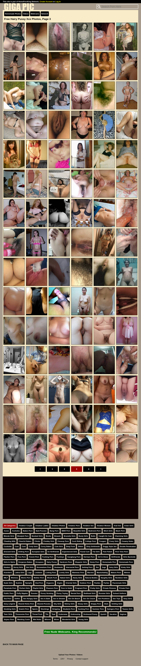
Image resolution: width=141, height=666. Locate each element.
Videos (26, 14)
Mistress (14, 578)
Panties (97, 583)
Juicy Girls (113, 567)
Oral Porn (39, 583)
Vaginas (123, 614)
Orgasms (50, 583)
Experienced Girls (69, 552)
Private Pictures (109, 588)
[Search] (117, 7)
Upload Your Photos (67, 655)
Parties (106, 583)
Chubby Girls (48, 541)
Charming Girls (121, 536)
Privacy (70, 659)
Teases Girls (127, 609)
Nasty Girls (77, 578)
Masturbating (102, 573)
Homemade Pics (109, 562)
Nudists (19, 583)
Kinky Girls (125, 567)
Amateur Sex (88, 526)
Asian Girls (129, 526)
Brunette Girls (69, 536)
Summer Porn (98, 609)
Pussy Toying (62, 593)
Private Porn (124, 588)
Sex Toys (116, 599)
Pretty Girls (95, 588)
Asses (6, 531)
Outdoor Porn (85, 583)
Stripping (56, 609)
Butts (93, 536)
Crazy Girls (114, 541)
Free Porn (22, 557)
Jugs (104, 567)
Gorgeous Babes (25, 562)
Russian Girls (104, 593)
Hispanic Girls (81, 562)
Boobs (48, 536)
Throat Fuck (37, 614)
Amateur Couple (25, 526)
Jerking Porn (87, 567)
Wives (56, 619)
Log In (58, 2)
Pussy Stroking (47, 593)
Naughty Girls (106, 578)
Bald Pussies (41, 531)
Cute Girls (59, 546)
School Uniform (119, 593)
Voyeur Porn (9, 619)
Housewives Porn (44, 567)
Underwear (62, 614)
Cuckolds (8, 546)
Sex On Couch (89, 599)
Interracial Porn (72, 567)
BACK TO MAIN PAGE (13, 644)
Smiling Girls (116, 604)
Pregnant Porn (81, 588)
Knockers (8, 573)
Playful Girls (38, 588)
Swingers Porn (113, 609)
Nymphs (28, 583)
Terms (55, 659)
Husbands (58, 567)
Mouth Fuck (52, 578)
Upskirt (103, 614)
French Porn (34, 557)
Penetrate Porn (10, 588)
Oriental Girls (71, 583)
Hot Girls (30, 567)
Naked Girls (65, 578)
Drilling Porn (23, 552)
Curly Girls (33, 546)
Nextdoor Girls (121, 578)
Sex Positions (104, 599)
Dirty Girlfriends (93, 546)
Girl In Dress (103, 557)
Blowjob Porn (23, 536)
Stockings (45, 609)
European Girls (38, 552)
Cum (17, 546)
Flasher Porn (9, 557)
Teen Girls (8, 614)
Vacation (113, 614)
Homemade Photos (13, 14)
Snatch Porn (24, 609)
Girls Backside (129, 557)
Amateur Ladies (41, 526)
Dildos (80, 546)
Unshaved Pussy (90, 614)
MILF (6, 578)
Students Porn (69, 609)
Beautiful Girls (79, 531)
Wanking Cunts (23, 619)
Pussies (34, 593)
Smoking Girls (10, 609)
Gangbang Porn (74, 557)
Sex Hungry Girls (30, 599)
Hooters (7, 567)
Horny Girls (18, 567)
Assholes (16, 531)
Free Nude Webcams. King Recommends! (70, 631)
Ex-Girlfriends (53, 552)
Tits (46, 614)
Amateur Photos (58, 526)
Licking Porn (50, 573)
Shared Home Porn (26, 604)
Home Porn (94, 562)
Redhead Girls (90, 593)
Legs (30, 573)
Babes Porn (28, 531)
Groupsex (39, 562)
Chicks (37, 541)
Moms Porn (26, 578)
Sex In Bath (45, 599)
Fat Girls (96, 552)
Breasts (57, 536)
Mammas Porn (78, 573)
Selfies (17, 599)
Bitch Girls (108, 531)
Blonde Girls (9, 536)
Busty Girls (83, 536)
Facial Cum (85, 552)
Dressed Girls (9, 552)
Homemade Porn (126, 562)
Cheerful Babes (25, 541)
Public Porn (8, 593)
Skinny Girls (69, 604)
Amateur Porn (74, 526)
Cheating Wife (9, 541)
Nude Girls (8, 583)
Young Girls (83, 619)
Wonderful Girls (68, 619)
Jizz (97, 567)
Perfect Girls (24, 588)
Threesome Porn (22, 614)
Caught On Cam (105, 536)
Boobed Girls (37, 536)
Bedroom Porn (94, 531)
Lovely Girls (64, 573)
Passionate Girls (119, 583)
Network (44, 14)
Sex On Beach (74, 599)
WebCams (35, 14)
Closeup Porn (63, 541)
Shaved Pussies (44, 604)
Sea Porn (7, 599)
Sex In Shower (59, 599)
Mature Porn (116, 573)
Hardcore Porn (66, 562)
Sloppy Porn (96, 604)
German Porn (89, 557)
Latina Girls (20, 573)
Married (90, 573)
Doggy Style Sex (110, 546)
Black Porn (120, 531)
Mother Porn (39, 578)
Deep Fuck (70, 546)
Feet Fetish (107, 552)
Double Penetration (128, 546)
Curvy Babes (46, 546)
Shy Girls (57, 604)
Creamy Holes (127, 541)
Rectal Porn (76, 593)
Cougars (102, 541)
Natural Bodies (91, 578)
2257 (62, 659)
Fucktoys (60, 557)
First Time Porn (121, 552)
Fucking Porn (48, 557)
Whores (47, 619)
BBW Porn (66, 531)
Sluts (106, 604)
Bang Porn (54, 531)
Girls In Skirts (9, 562)
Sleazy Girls (83, 604)
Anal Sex (117, 526)
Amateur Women (104, 526)
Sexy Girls (127, 599)
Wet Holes (37, 619)
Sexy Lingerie (9, 604)
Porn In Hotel (66, 588)
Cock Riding (77, 541)
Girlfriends (115, 557)
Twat (53, 614)
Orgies (60, 583)
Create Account (46, 2)
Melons (127, 573)
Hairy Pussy (52, 562)
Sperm (35, 609)
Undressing (75, 614)
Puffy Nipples (22, 593)
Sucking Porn (83, 609)
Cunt (24, 546)
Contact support (82, 659)
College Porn (90, 541)
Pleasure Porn (52, 588)
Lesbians (38, 573)
